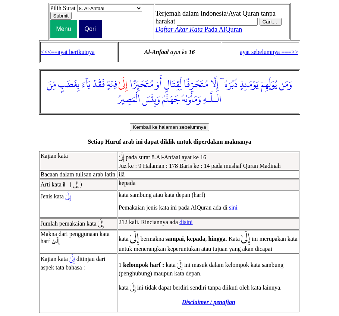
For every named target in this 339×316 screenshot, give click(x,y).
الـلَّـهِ (212, 99)
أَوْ (159, 84)
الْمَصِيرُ (128, 99)
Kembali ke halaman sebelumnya (169, 127)
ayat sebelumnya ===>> (269, 52)
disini (186, 222)
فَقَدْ (98, 84)
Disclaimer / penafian (208, 302)
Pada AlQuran (199, 29)
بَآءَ (86, 84)
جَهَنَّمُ (171, 99)
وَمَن (285, 84)
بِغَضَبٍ (68, 84)
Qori (90, 29)
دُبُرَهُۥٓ (229, 84)
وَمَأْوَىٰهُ (191, 99)
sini (233, 207)
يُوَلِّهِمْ (269, 84)
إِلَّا (214, 84)
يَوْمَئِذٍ (248, 84)
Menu (63, 29)
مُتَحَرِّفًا (196, 84)
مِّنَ (51, 84)
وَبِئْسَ (151, 99)
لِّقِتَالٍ (173, 84)
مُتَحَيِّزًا (141, 84)
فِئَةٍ (112, 84)
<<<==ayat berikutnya (68, 52)
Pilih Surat (63, 8)
